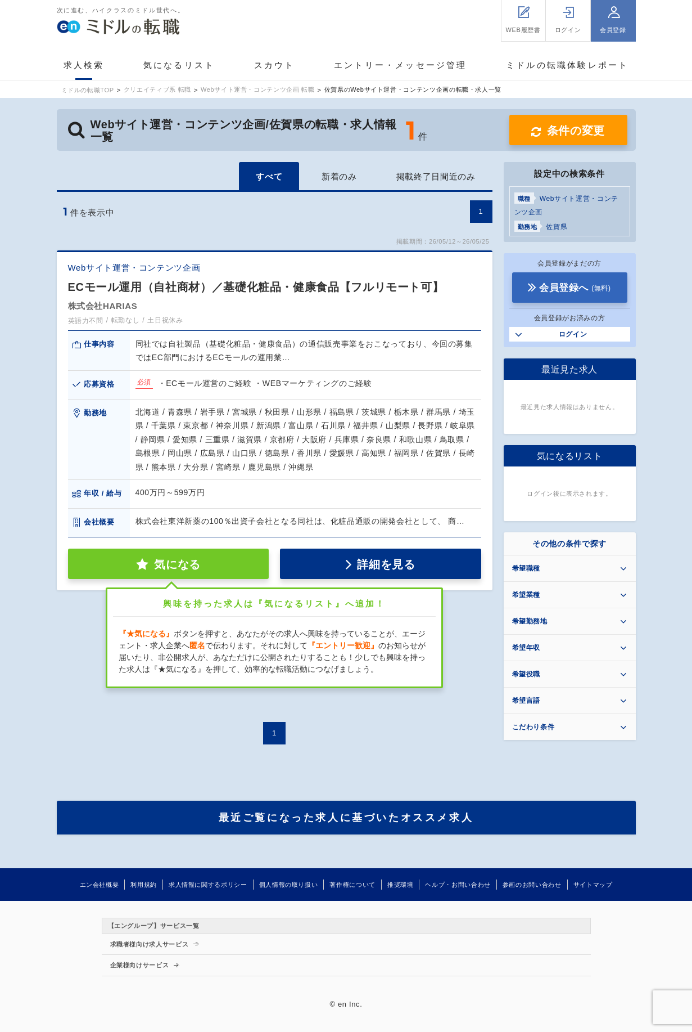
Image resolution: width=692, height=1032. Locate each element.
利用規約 (143, 884)
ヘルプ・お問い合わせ (457, 884)
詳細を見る (386, 564)
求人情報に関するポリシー (208, 884)
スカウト (274, 65)
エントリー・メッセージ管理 (400, 65)
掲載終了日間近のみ (436, 176)
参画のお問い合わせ (532, 884)
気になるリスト (179, 65)
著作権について (352, 884)
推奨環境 (400, 884)
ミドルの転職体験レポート (567, 65)
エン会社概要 (99, 884)
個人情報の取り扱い (288, 884)
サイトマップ (593, 884)
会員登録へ (575, 287)
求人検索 (84, 65)
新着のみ (339, 176)
